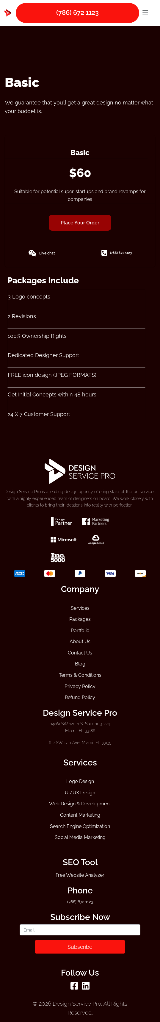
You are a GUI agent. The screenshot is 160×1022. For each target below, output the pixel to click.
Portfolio (80, 630)
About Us (80, 641)
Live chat (41, 253)
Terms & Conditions (80, 675)
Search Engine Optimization (80, 826)
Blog (80, 664)
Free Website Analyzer (80, 875)
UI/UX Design (80, 793)
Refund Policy (80, 697)
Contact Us (80, 653)
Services (80, 608)
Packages (80, 619)
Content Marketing (80, 815)
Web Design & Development (80, 804)
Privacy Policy (80, 686)
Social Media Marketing (80, 837)
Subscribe (80, 947)
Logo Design (80, 781)
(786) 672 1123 (116, 253)
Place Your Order (80, 223)
